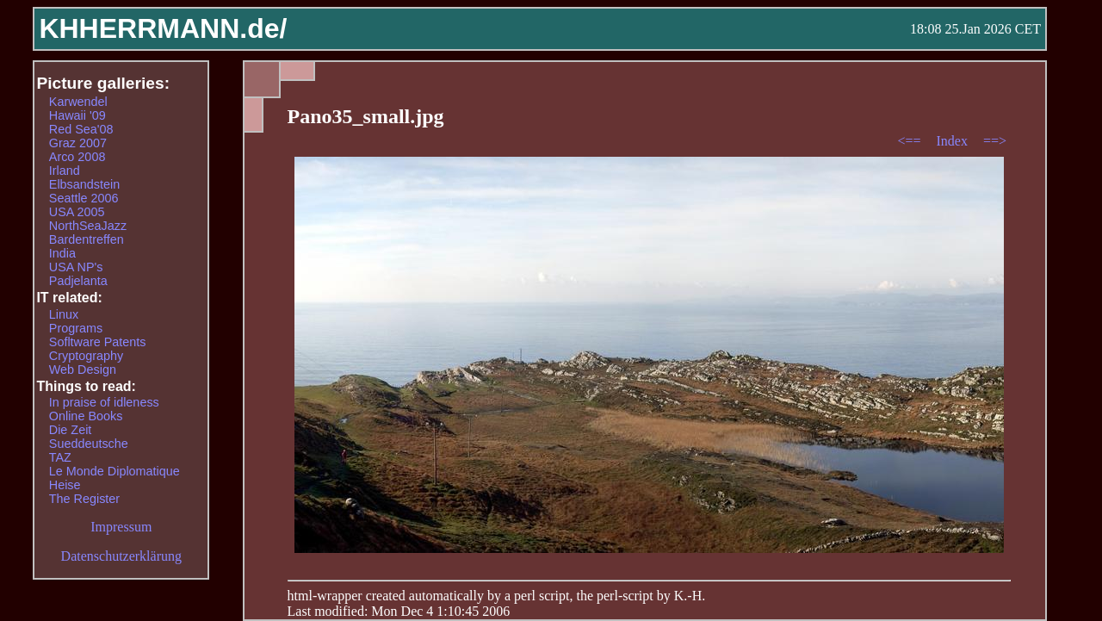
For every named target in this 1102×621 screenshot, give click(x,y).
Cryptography (86, 356)
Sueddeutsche (88, 443)
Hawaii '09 (77, 115)
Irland (64, 170)
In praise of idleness (104, 402)
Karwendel (78, 102)
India (62, 253)
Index (953, 141)
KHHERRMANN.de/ (163, 28)
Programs (75, 328)
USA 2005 (77, 212)
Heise (65, 485)
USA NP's (76, 267)
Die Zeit (70, 430)
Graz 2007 (78, 143)
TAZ (60, 457)
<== (910, 141)
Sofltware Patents (97, 342)
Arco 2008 (77, 157)
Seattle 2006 (84, 198)
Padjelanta (78, 281)
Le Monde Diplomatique (114, 471)
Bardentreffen (86, 239)
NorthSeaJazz (88, 226)
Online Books (86, 416)
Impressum (121, 526)
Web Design (82, 369)
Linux (63, 314)
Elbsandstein (84, 184)
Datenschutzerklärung (121, 556)
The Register (84, 499)
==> (994, 141)
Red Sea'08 (81, 129)
